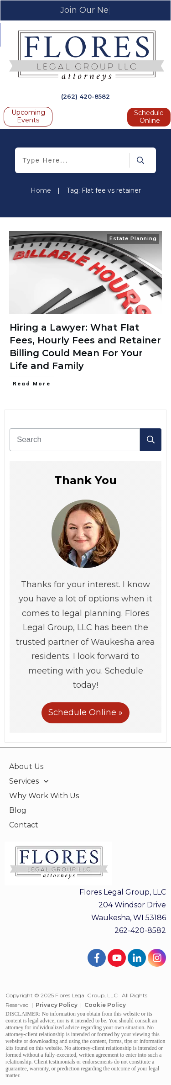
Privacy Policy (57, 1004)
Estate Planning (133, 238)
